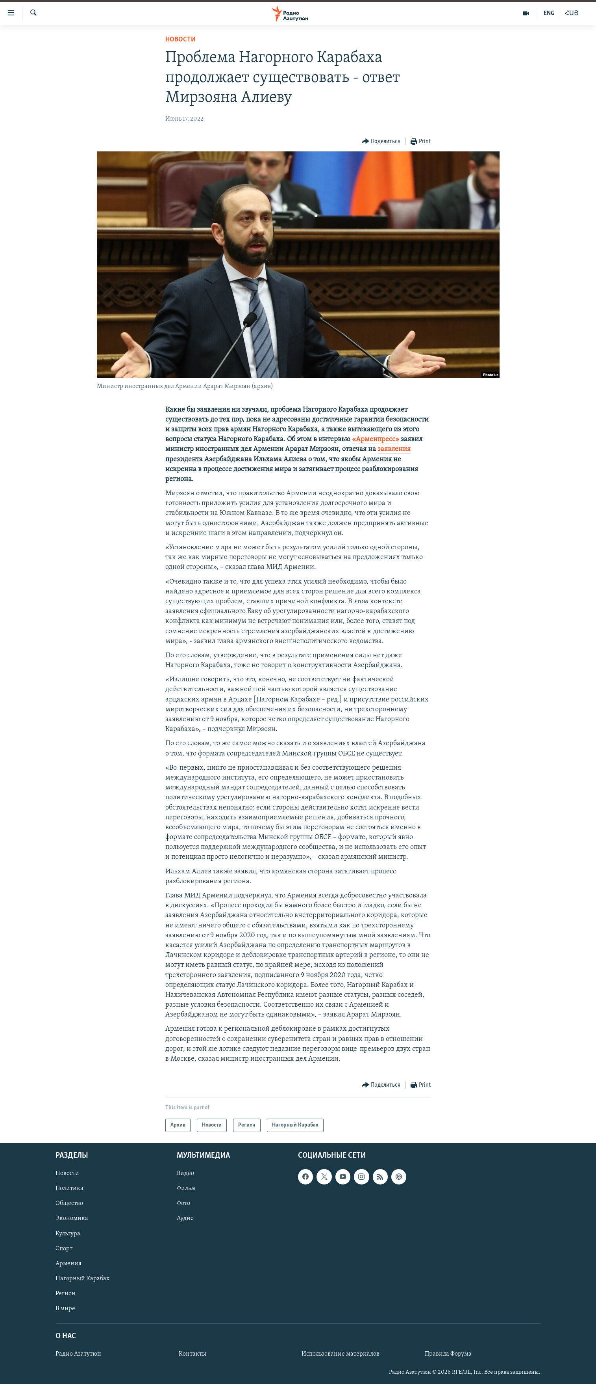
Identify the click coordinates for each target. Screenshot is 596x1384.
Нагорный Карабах (82, 1279)
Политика (69, 1189)
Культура (68, 1234)
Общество (69, 1204)
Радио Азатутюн (78, 1354)
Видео (185, 1174)
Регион (66, 1294)
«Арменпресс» (375, 439)
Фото (183, 1204)
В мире (65, 1309)
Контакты (192, 1354)
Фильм (186, 1189)
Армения (68, 1264)
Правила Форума (448, 1354)
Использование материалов (340, 1354)
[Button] (381, 141)
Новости (180, 39)
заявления (394, 449)
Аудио (185, 1219)
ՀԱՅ (572, 13)
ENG (549, 13)
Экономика (72, 1219)
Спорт (64, 1249)
